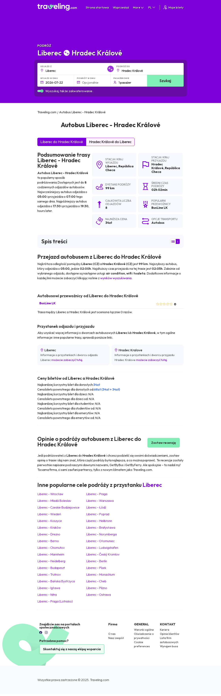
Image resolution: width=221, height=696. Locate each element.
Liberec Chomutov (51, 548)
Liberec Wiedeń (49, 514)
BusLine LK (47, 303)
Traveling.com (99, 680)
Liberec (111, 166)
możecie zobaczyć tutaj (66, 360)
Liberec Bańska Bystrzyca (56, 581)
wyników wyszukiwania (115, 278)
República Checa (119, 168)
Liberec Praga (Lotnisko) (55, 601)
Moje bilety (173, 7)
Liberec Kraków (49, 527)
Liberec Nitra (47, 595)
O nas (112, 634)
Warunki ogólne (144, 629)
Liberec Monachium (100, 574)
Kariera (164, 629)
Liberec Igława (48, 588)
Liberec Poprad (97, 514)
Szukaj (165, 80)
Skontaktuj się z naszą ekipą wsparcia (72, 649)
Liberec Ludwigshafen (102, 548)
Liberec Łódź (96, 507)
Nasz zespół (116, 638)
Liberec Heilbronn (99, 521)
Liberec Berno (48, 541)
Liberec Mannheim (50, 554)
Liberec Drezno (48, 534)
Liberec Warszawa (100, 501)
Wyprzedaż (121, 7)
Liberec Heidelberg (51, 561)
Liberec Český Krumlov (102, 554)
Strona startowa (97, 7)
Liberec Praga (96, 494)
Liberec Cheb (96, 581)
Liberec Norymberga (101, 534)
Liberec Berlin (96, 561)
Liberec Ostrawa (98, 595)
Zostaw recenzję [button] (163, 443)
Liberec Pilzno (96, 588)
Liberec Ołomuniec (100, 541)
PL (152, 7)
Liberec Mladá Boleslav (54, 501)
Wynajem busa (169, 646)
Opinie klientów (169, 634)
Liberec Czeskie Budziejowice (58, 507)
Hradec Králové (157, 166)
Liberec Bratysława (100, 527)
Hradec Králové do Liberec (110, 142)
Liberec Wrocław (50, 494)
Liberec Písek (96, 568)
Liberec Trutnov (49, 574)
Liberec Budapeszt (51, 568)
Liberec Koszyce (49, 521)
